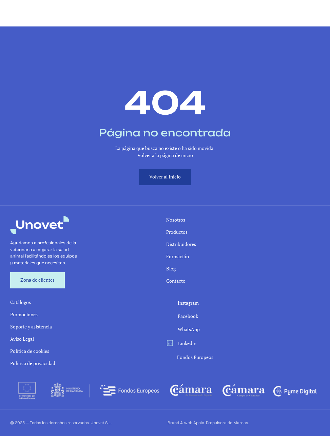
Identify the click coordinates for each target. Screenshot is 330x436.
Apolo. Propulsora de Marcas (220, 422)
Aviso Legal (22, 339)
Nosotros (175, 219)
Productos (177, 232)
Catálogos (20, 302)
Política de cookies (29, 351)
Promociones (24, 314)
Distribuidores (181, 244)
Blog (171, 268)
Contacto (176, 281)
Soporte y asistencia (31, 326)
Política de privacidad (32, 363)
